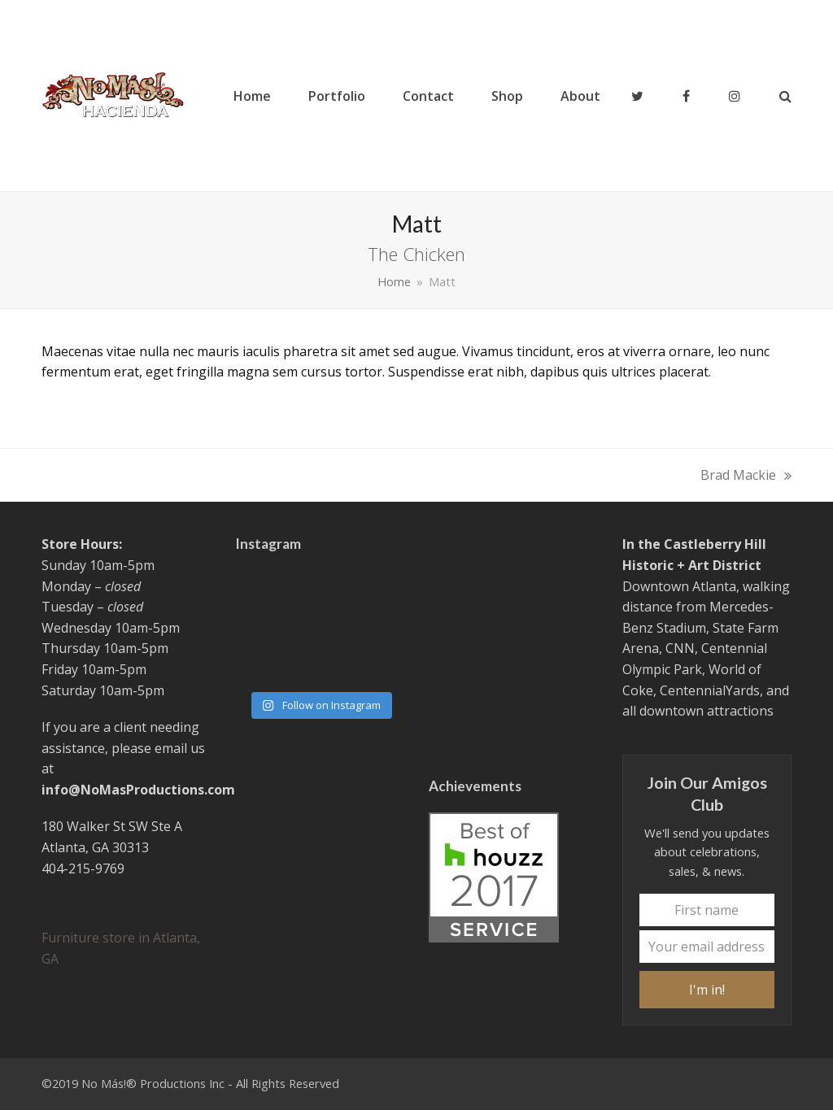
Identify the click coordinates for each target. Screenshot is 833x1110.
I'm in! (707, 990)
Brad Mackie (746, 476)
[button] (785, 96)
